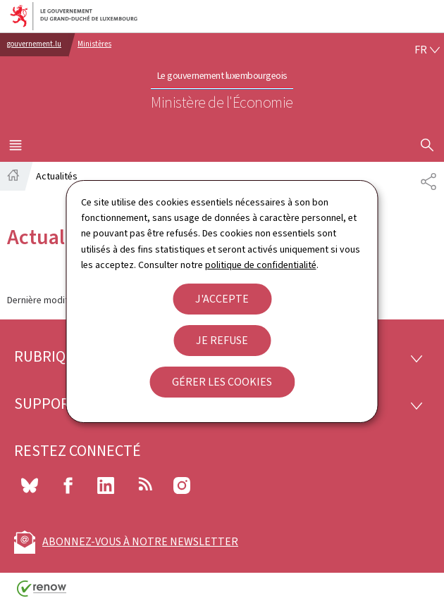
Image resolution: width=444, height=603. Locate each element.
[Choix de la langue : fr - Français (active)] (427, 50)
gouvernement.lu (34, 44)
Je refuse (222, 340)
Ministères (94, 44)
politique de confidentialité (260, 265)
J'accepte (222, 298)
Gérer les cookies (222, 381)
